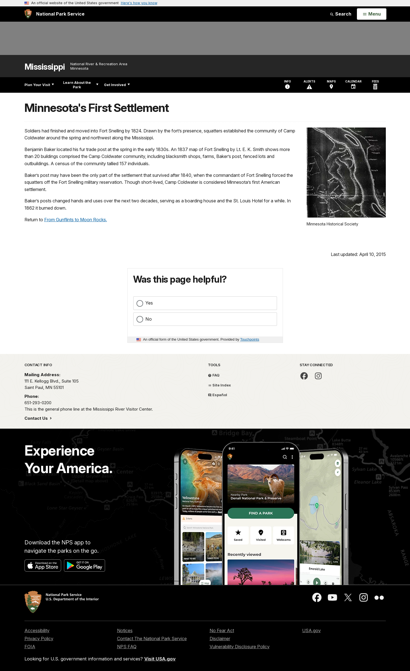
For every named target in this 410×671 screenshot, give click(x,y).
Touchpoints (249, 339)
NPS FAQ (126, 646)
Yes (149, 303)
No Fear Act (222, 630)
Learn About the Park (80, 85)
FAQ (214, 375)
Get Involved (117, 85)
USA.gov (311, 630)
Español (217, 395)
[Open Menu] (371, 14)
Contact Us (36, 418)
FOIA (29, 646)
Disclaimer (220, 638)
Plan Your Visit (39, 85)
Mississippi (44, 67)
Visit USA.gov (160, 659)
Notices (125, 630)
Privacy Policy (38, 638)
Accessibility (36, 630)
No (148, 319)
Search (340, 14)
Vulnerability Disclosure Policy (240, 646)
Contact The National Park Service (152, 638)
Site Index (219, 385)
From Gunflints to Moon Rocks (75, 219)
